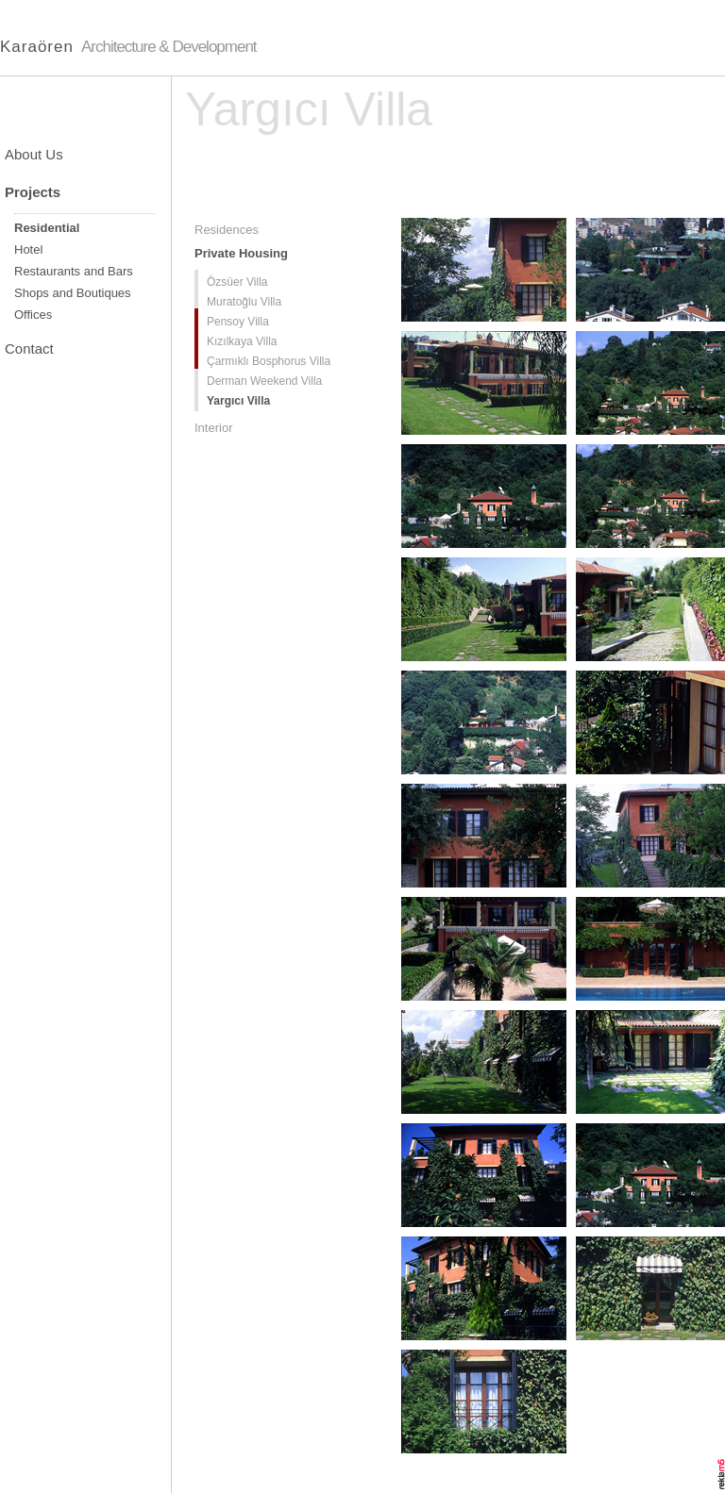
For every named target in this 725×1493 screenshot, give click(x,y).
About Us (34, 154)
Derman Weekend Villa (264, 381)
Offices (33, 314)
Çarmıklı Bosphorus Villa (268, 361)
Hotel (28, 249)
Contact (29, 348)
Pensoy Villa (238, 321)
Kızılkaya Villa (242, 341)
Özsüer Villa (237, 282)
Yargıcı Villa (238, 400)
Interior (213, 428)
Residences (226, 230)
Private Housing (241, 253)
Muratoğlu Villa (244, 301)
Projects (32, 192)
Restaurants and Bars (73, 271)
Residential (46, 228)
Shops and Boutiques (72, 293)
